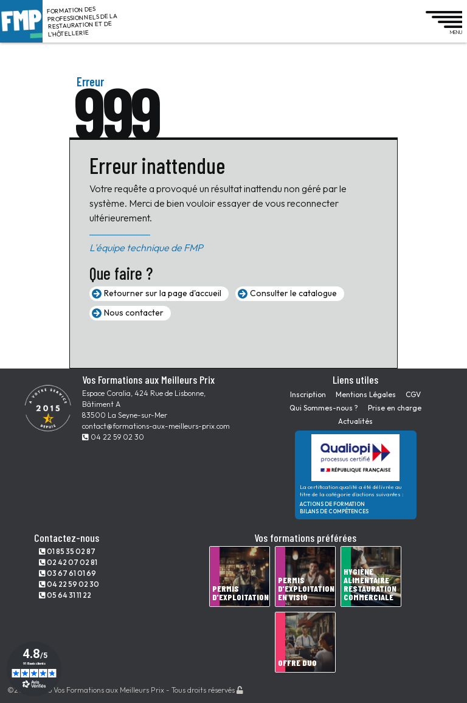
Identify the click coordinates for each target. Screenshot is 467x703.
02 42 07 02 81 (68, 562)
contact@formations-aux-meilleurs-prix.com (156, 426)
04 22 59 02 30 (113, 437)
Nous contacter (134, 312)
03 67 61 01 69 (67, 573)
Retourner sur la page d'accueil (162, 293)
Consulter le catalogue (293, 293)
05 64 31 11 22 (65, 595)
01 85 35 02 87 (67, 551)
